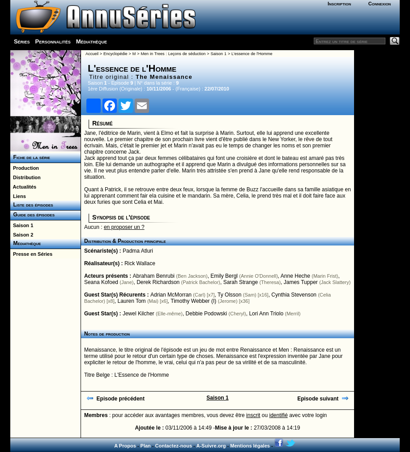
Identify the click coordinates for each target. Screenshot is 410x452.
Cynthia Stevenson (293, 295)
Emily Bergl (224, 276)
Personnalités (53, 41)
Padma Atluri (138, 251)
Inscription (339, 3)
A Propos (125, 445)
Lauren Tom (131, 301)
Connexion (379, 3)
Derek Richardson (158, 282)
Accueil (91, 54)
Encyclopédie (115, 54)
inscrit (253, 415)
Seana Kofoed (101, 282)
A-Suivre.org (211, 445)
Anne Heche (295, 276)
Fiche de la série (30, 157)
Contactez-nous (173, 445)
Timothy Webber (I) (193, 301)
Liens (18, 196)
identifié (278, 415)
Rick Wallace (139, 263)
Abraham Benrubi (154, 276)
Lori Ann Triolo (266, 313)
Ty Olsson (229, 295)
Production (24, 168)
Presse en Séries (31, 254)
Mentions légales (250, 445)
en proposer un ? (124, 227)
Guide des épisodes (32, 214)
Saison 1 (21, 225)
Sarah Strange (240, 282)
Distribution (25, 177)
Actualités (23, 186)
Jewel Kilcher (138, 313)
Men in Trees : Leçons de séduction (173, 54)
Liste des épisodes (31, 205)
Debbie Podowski (206, 313)
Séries (22, 41)
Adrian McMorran (171, 295)
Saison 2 (21, 234)
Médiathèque (91, 41)
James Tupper (301, 282)
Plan (146, 445)
